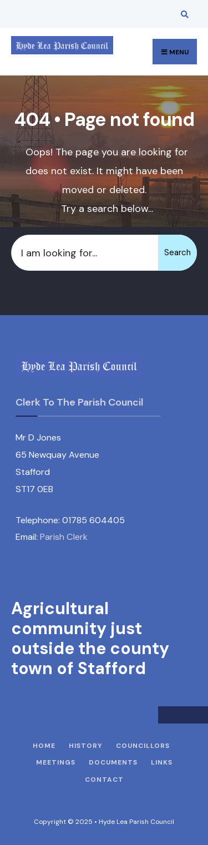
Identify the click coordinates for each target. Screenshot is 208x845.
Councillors (143, 745)
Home (44, 745)
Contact (104, 779)
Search (177, 252)
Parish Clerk (64, 537)
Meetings (55, 762)
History (86, 745)
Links (162, 762)
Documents (113, 762)
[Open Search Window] (183, 14)
